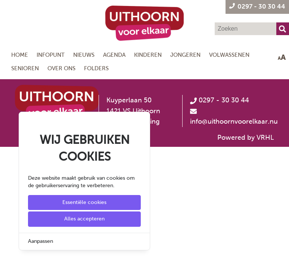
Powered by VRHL (245, 137)
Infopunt (51, 55)
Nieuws (83, 55)
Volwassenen (229, 55)
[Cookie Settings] (8, 258)
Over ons (61, 68)
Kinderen (148, 55)
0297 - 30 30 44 (219, 100)
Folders (96, 68)
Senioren (25, 68)
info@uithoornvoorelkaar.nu (234, 121)
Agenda (114, 55)
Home (19, 55)
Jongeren (185, 55)
